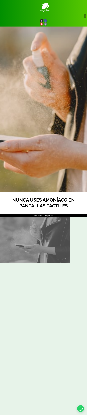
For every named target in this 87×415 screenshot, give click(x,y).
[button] (85, 16)
